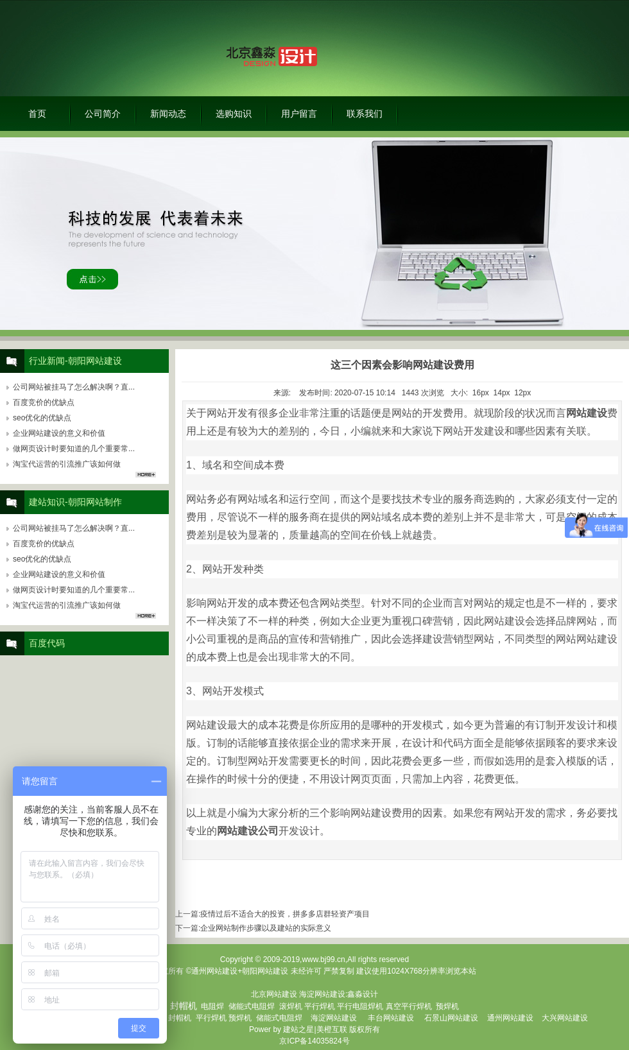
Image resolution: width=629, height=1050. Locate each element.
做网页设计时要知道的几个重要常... (74, 448)
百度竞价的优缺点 (43, 402)
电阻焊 (212, 1006)
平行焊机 (319, 1006)
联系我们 (365, 113)
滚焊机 (290, 1006)
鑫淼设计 (362, 994)
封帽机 (179, 1017)
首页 (37, 113)
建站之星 (298, 1029)
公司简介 (103, 113)
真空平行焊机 (409, 1006)
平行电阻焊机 (360, 1006)
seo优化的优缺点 (42, 417)
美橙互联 (331, 1029)
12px (522, 392)
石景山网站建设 (451, 1017)
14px (502, 392)
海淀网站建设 (322, 994)
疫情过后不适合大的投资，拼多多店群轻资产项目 (285, 913)
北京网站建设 (274, 994)
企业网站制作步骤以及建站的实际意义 (265, 928)
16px (480, 392)
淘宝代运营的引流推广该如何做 (67, 464)
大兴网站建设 (565, 1017)
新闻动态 (168, 113)
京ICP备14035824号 (314, 1041)
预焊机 (447, 1006)
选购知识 (234, 113)
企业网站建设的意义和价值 (59, 433)
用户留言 (299, 113)
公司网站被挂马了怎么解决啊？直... (74, 387)
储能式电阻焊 (251, 1006)
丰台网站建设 (391, 1017)
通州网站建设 (510, 1017)
